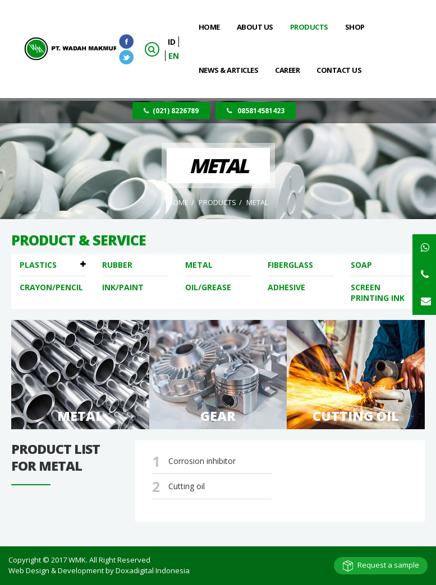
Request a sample (388, 565)
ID (172, 41)
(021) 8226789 (171, 110)
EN (173, 55)
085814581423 (255, 110)
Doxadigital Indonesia (153, 570)
